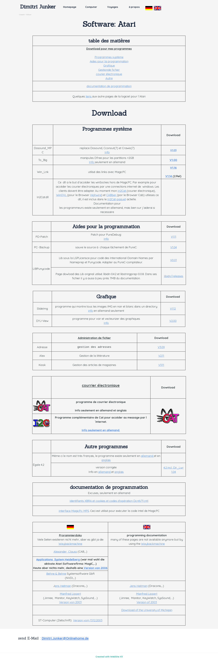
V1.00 (173, 160)
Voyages (112, 6)
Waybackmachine (70, 544)
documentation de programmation (109, 86)
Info (107, 152)
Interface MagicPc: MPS (74, 511)
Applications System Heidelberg (58, 559)
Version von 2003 (70, 602)
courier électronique (109, 74)
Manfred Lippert (70, 594)
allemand (147, 456)
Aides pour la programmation (109, 61)
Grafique (109, 65)
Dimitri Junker (38, 6)
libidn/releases (173, 276)
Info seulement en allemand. (101, 430)
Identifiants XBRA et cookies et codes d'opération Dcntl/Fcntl (109, 501)
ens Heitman (63, 586)
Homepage (69, 6)
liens (89, 96)
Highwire (95, 195)
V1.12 (173, 308)
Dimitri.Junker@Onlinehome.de (65, 638)
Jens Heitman (138, 586)
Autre (109, 78)
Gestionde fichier (109, 70)
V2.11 (161, 355)
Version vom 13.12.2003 (87, 620)
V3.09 (161, 347)
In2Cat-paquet (116, 199)
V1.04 (173, 247)
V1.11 (173, 236)
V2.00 (173, 321)
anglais (106, 460)
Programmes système (109, 57)
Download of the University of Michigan (146, 610)
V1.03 (173, 150)
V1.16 (173, 167)
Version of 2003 (147, 602)
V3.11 (161, 365)
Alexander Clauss (65, 551)
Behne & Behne (56, 573)
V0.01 (173, 260)
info (90, 310)
